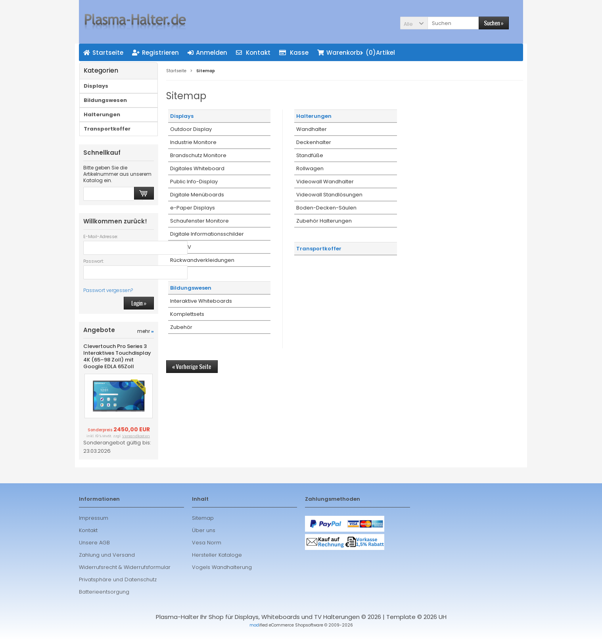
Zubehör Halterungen (324, 221)
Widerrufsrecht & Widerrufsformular (125, 567)
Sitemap (203, 518)
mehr (145, 331)
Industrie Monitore (193, 142)
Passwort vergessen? (108, 290)
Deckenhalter (313, 142)
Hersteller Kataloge (217, 555)
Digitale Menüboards (197, 194)
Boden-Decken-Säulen (326, 207)
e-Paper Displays (192, 207)
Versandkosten (136, 436)
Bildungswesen (190, 288)
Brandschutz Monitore (198, 155)
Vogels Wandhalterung (222, 567)
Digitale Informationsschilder (207, 234)
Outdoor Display (191, 129)
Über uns (203, 530)
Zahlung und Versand (107, 555)
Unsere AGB (94, 542)
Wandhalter (311, 129)
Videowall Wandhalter (325, 181)
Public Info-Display (194, 181)
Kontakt (88, 530)
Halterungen (314, 116)
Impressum (93, 518)
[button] (414, 23)
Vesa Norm (206, 542)
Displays (182, 116)
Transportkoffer (318, 248)
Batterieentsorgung (104, 592)
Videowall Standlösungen (329, 194)
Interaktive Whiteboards (201, 301)
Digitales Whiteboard (197, 168)
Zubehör (181, 327)
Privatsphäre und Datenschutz (118, 579)
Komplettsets (187, 314)
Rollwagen (310, 168)
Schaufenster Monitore (199, 221)
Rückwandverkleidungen (202, 260)
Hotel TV (180, 247)
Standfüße (309, 155)
